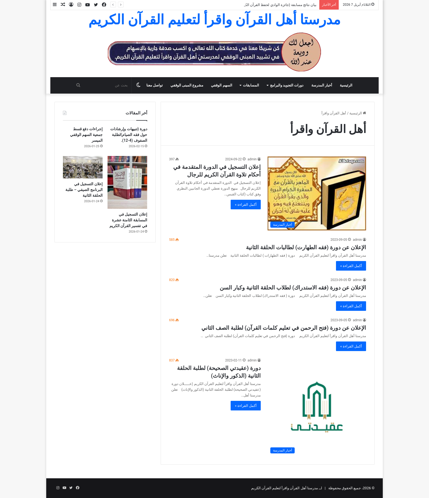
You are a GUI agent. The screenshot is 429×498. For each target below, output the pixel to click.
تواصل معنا (154, 85)
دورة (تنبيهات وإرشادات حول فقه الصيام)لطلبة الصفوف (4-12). (128, 135)
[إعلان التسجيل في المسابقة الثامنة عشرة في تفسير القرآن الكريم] (127, 182)
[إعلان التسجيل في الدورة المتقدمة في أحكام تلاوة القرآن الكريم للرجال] (317, 193)
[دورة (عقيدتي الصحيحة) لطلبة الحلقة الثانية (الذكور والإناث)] (317, 407)
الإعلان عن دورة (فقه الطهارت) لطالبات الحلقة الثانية (306, 247)
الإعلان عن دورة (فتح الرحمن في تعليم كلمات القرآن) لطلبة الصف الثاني (283, 328)
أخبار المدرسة (321, 85)
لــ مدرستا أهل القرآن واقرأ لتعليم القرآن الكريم (286, 488)
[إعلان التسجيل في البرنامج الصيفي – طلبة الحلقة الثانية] (83, 167)
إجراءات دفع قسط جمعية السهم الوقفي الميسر (86, 135)
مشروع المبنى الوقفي (186, 85)
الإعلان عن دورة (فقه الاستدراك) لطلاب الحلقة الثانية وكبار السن (293, 287)
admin (252, 159)
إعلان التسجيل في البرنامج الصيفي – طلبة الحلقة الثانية (83, 190)
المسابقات (251, 85)
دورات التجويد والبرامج (286, 85)
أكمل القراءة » (246, 204)
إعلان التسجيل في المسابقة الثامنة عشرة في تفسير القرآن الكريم (128, 220)
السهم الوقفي (221, 85)
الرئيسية (346, 85)
